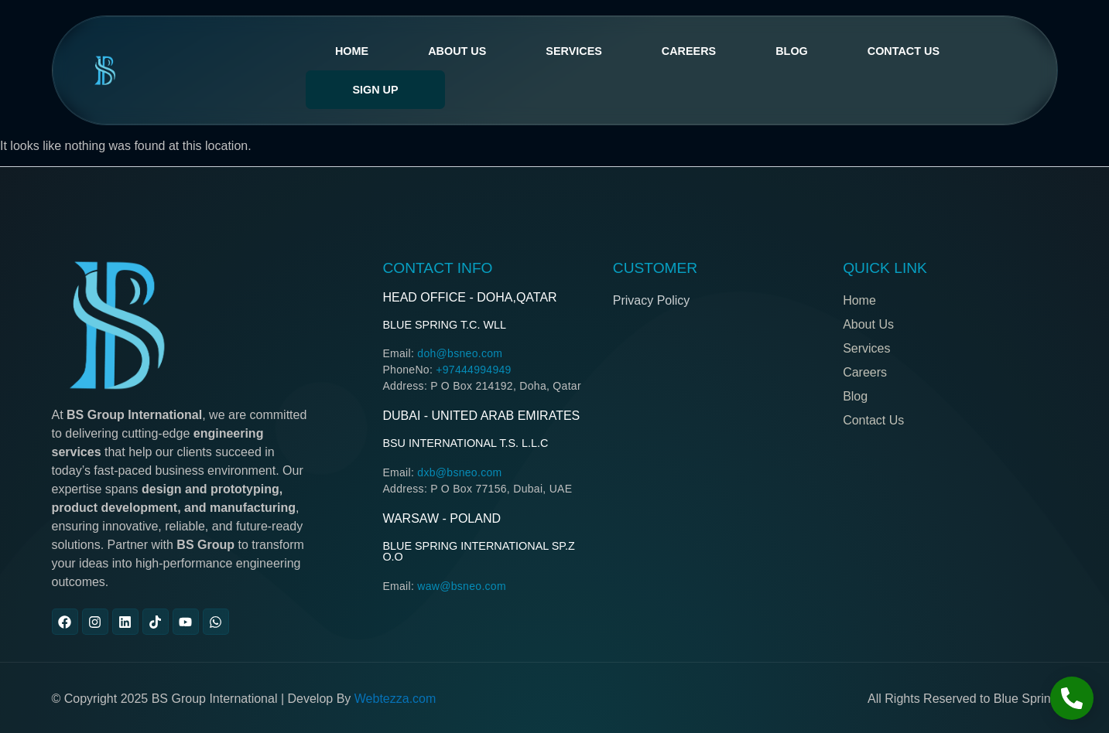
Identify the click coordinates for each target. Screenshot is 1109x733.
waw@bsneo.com (461, 586)
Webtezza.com (395, 698)
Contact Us (904, 51)
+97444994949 (473, 369)
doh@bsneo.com (459, 353)
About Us (457, 51)
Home (351, 51)
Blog (791, 51)
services (574, 51)
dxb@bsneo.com (459, 472)
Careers (689, 51)
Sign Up (375, 90)
